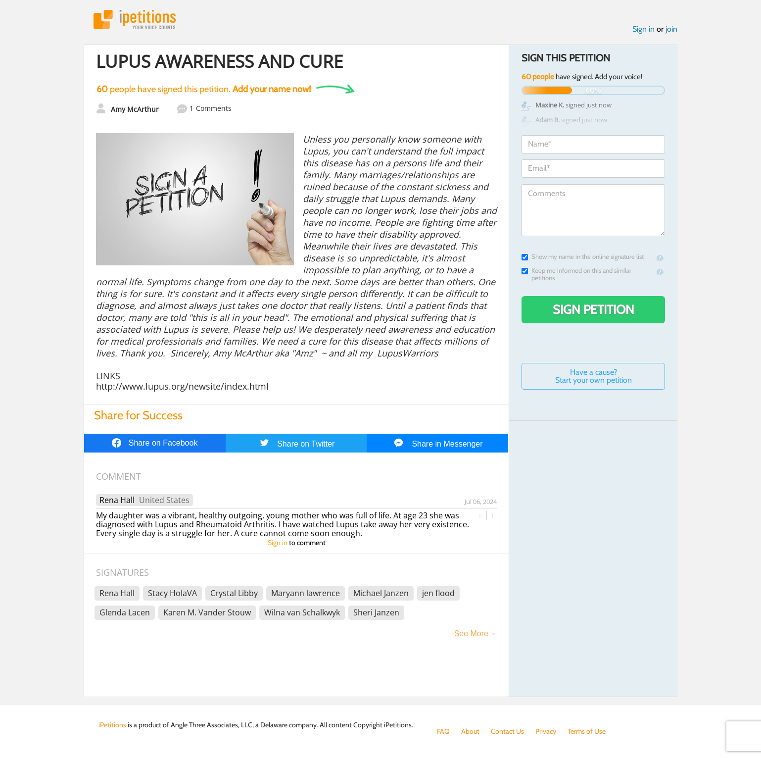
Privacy (545, 731)
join (671, 29)
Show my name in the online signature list (583, 256)
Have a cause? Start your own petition (593, 376)
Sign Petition (593, 309)
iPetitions (135, 19)
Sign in (643, 29)
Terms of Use (587, 731)
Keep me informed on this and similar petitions (576, 274)
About (470, 731)
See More (471, 633)
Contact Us (507, 731)
